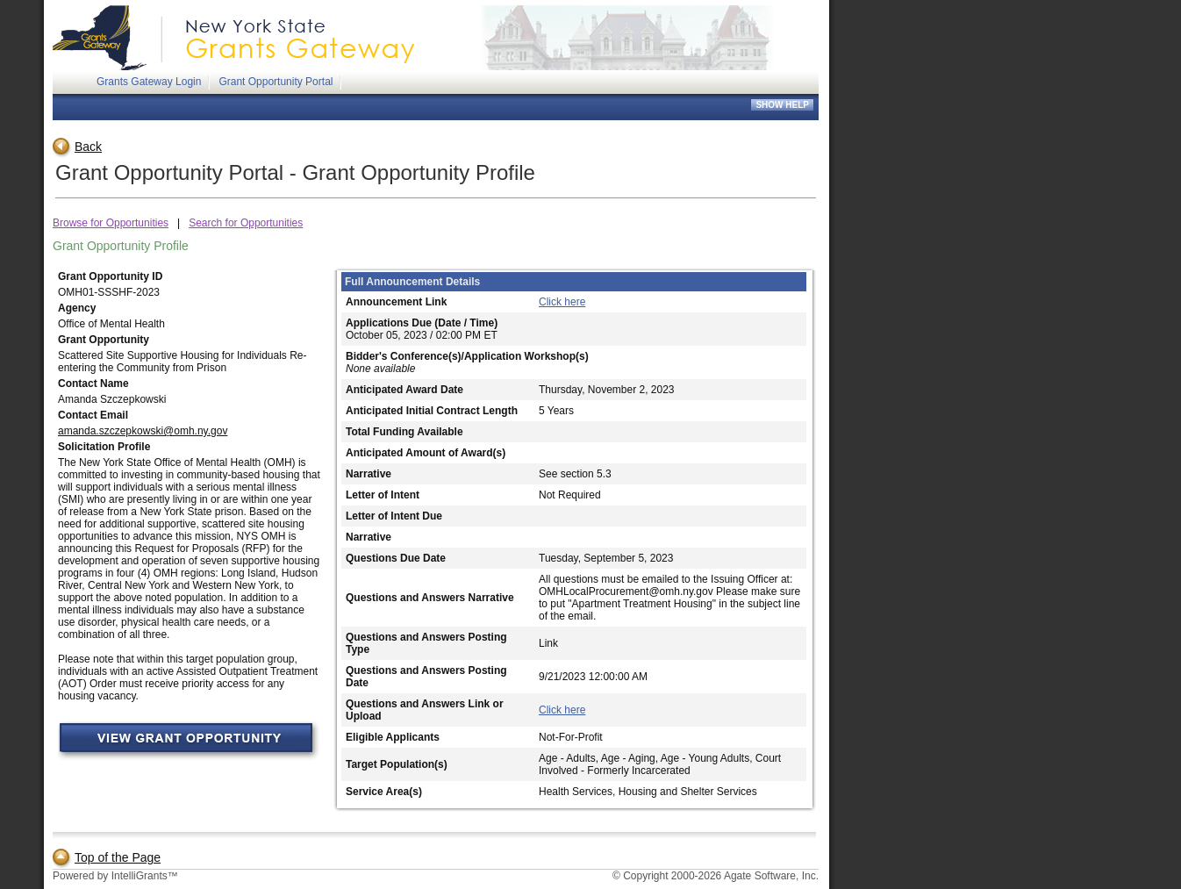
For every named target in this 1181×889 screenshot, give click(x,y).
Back (77, 147)
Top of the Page (107, 857)
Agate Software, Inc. (771, 876)
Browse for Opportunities (110, 223)
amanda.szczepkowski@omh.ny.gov (142, 431)
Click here (562, 302)
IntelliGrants (139, 876)
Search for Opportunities (246, 223)
